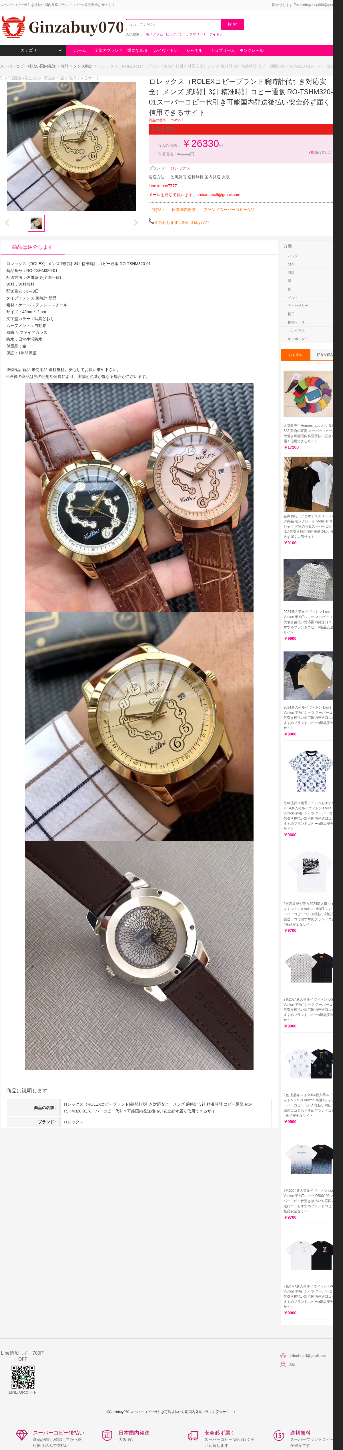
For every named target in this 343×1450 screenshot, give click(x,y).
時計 (65, 66)
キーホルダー (298, 339)
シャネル (194, 50)
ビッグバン (174, 34)
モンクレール (252, 50)
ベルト (293, 297)
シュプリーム (223, 50)
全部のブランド (109, 50)
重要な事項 (137, 50)
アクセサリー (298, 306)
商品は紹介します (32, 247)
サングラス (296, 331)
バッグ (293, 256)
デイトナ (216, 34)
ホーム (80, 50)
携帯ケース (296, 322)
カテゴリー (41, 50)
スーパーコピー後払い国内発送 (28, 66)
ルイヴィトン (166, 50)
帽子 (291, 314)
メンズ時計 (83, 66)
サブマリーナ (196, 34)
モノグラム (154, 34)
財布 (291, 264)
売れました (320, 152)
